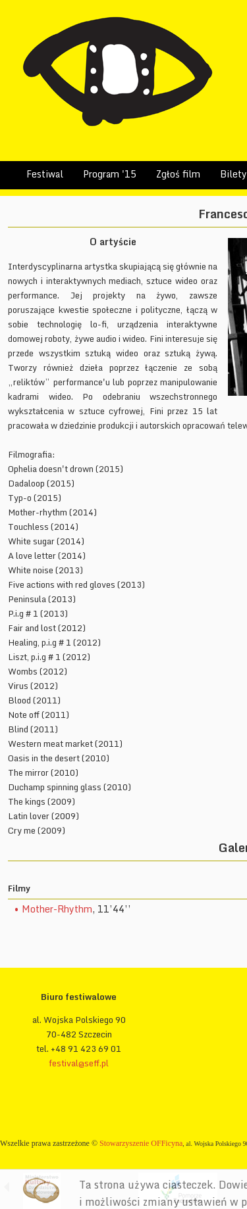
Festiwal (44, 173)
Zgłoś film (178, 173)
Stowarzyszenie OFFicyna (140, 1143)
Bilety (233, 173)
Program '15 (109, 173)
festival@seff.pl (79, 1063)
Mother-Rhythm (57, 908)
